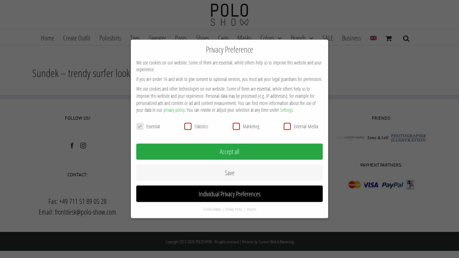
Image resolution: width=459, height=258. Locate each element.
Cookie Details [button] (212, 199)
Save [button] (230, 163)
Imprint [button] (251, 199)
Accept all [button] (229, 142)
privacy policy (174, 100)
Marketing (246, 117)
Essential (148, 117)
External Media (301, 117)
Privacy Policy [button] (234, 199)
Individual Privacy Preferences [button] (230, 184)
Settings (286, 100)
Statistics (196, 117)
